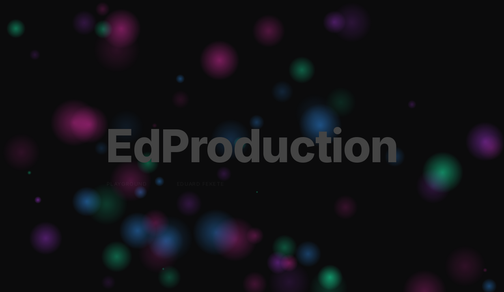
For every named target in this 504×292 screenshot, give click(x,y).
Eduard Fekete (200, 184)
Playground (127, 184)
